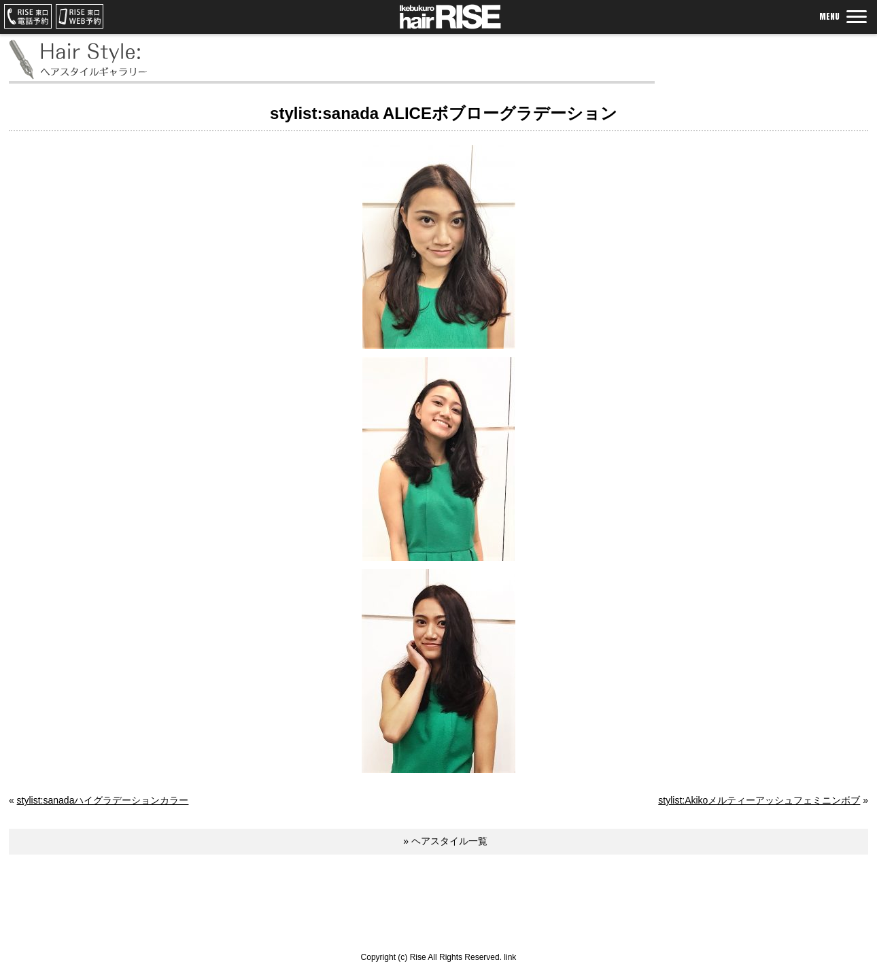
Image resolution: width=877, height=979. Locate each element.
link (510, 957)
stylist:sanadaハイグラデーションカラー (103, 800)
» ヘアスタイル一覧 (445, 841)
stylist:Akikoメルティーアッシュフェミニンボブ (759, 800)
